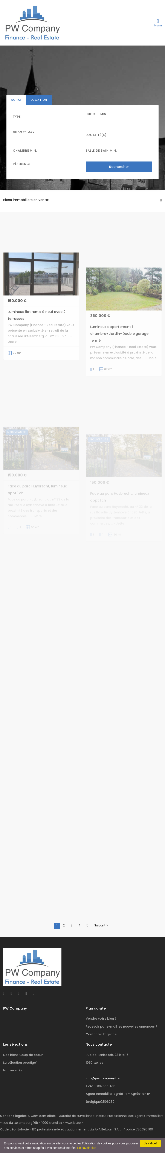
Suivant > (101, 925)
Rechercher (119, 166)
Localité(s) (96, 135)
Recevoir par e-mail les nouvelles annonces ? (121, 1026)
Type (17, 116)
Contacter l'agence (101, 1034)
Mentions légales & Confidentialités (28, 1116)
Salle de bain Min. (101, 150)
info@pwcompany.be (102, 1078)
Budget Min (96, 114)
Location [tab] (39, 100)
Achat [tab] (16, 100)
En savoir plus (86, 1148)
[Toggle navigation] (158, 23)
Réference (22, 164)
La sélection (20, 1062)
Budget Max (24, 132)
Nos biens (23, 1055)
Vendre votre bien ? (101, 1018)
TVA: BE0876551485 (101, 1086)
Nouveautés (12, 1070)
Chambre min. (25, 150)
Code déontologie (14, 1129)
